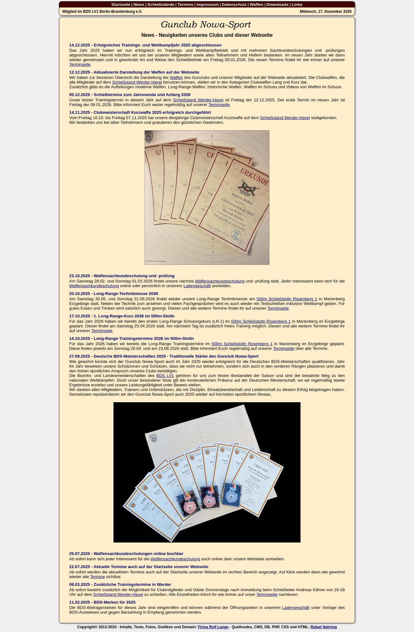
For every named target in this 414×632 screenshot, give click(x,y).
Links (297, 4)
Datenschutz (234, 4)
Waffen (256, 4)
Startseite (120, 4)
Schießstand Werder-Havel (137, 82)
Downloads (278, 4)
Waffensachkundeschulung (219, 281)
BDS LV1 (165, 375)
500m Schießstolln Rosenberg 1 (287, 299)
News (138, 4)
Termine (186, 4)
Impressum (207, 4)
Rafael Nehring (323, 627)
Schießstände (161, 4)
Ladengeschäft (197, 285)
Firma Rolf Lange (213, 627)
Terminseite (79, 64)
